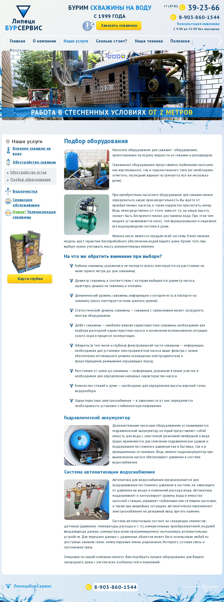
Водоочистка (25, 191)
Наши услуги (76, 41)
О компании (44, 41)
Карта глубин (30, 278)
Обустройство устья (28, 172)
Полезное (180, 41)
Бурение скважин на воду (32, 151)
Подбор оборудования (30, 179)
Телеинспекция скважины (34, 214)
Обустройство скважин (34, 162)
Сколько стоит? (111, 41)
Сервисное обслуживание (26, 202)
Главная (17, 41)
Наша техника (149, 41)
